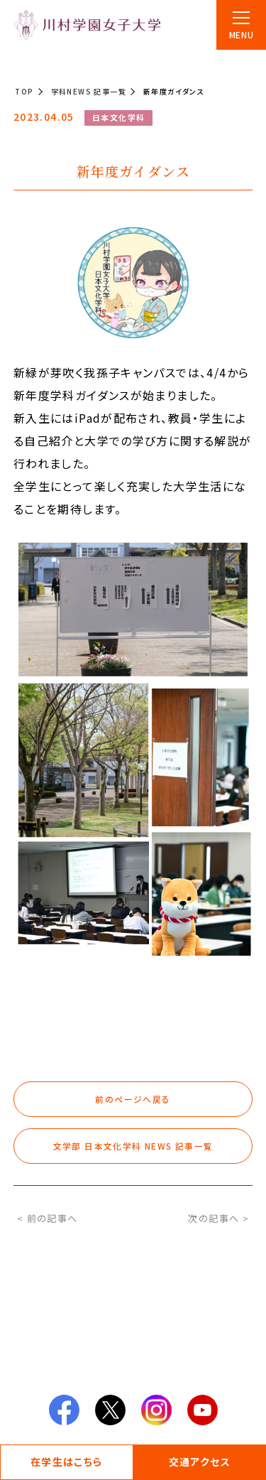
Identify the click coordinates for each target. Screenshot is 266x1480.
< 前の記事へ (47, 1218)
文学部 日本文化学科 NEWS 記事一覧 (133, 1146)
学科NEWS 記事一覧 (88, 91)
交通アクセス (200, 1461)
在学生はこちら (67, 1461)
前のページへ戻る (132, 1099)
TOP (24, 91)
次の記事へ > (218, 1218)
